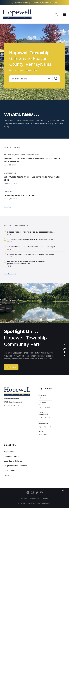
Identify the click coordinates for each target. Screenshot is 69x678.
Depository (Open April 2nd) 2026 (19, 195)
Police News (20, 154)
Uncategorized (10, 173)
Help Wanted (9, 154)
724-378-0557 (45, 417)
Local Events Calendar (13, 461)
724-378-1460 (44, 408)
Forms (6, 475)
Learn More (11, 367)
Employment (9, 451)
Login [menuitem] (45, 498)
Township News (32, 154)
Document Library (11, 456)
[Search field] (34, 78)
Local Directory (10, 470)
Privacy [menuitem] (24, 498)
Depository (8, 192)
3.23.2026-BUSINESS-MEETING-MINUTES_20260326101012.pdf (31, 239)
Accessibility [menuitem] (35, 498)
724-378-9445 (45, 427)
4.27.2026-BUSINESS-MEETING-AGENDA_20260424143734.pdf (31, 247)
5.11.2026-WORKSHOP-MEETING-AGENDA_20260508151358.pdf (31, 232)
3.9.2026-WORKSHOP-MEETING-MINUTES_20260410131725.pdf (31, 254)
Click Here (43, 435)
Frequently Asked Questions (15, 466)
